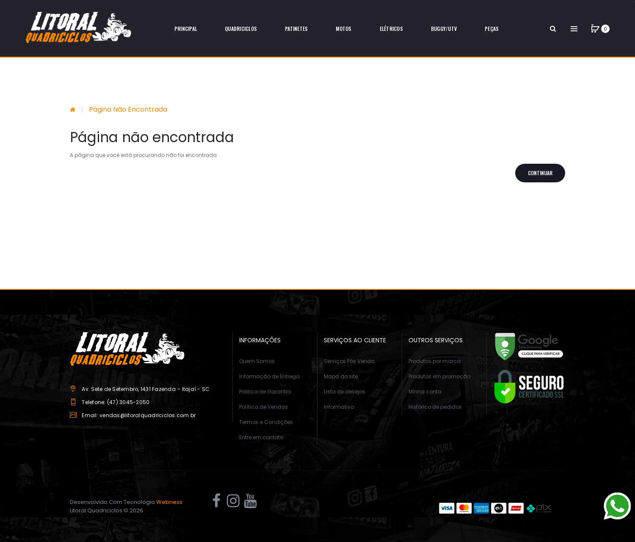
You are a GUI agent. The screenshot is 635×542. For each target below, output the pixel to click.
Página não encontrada (128, 109)
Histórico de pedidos (435, 406)
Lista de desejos (344, 391)
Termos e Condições (266, 422)
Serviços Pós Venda (349, 361)
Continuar (540, 172)
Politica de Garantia (265, 391)
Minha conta (425, 391)
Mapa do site (341, 376)
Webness (169, 502)
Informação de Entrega (269, 376)
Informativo (339, 406)
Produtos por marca (435, 361)
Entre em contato (261, 437)
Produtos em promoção (439, 376)
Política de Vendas (263, 406)
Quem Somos (257, 361)
